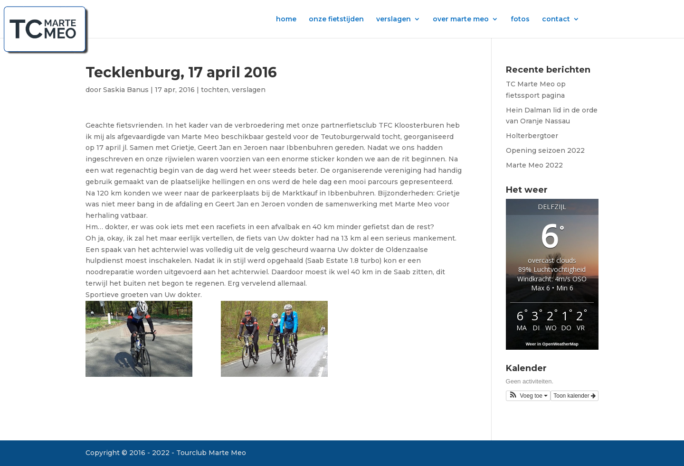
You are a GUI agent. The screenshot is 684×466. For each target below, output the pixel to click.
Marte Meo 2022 (534, 165)
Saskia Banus (126, 89)
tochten (214, 89)
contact (556, 19)
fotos (520, 19)
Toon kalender (574, 395)
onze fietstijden (336, 19)
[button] (528, 396)
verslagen (393, 19)
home (286, 19)
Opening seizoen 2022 (545, 150)
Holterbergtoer (532, 135)
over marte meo (461, 19)
